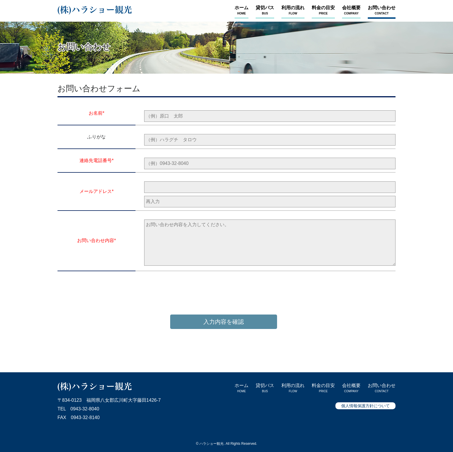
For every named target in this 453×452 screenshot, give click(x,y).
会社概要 (351, 10)
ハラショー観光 (211, 444)
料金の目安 (323, 10)
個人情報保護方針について (365, 405)
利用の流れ (293, 10)
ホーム (241, 10)
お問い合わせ (382, 10)
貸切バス (265, 10)
